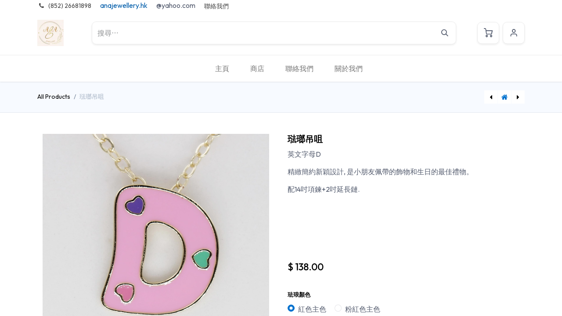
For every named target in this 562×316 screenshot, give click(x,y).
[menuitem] (222, 68)
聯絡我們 (216, 6)
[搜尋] (445, 33)
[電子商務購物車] (488, 33)
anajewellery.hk (124, 5)
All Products (53, 97)
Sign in (514, 33)
